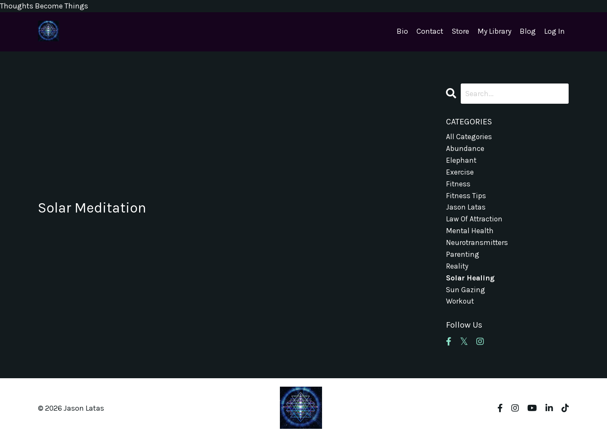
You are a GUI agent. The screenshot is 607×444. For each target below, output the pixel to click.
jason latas (466, 209)
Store (460, 31)
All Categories (469, 136)
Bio (401, 31)
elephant (461, 161)
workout (460, 307)
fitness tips (466, 197)
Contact (429, 31)
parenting (463, 258)
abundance (465, 148)
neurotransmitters (478, 246)
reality (457, 270)
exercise (460, 173)
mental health (470, 234)
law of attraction (475, 221)
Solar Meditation (96, 208)
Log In (554, 31)
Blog (528, 31)
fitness (458, 185)
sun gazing (466, 294)
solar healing (471, 282)
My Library (494, 31)
